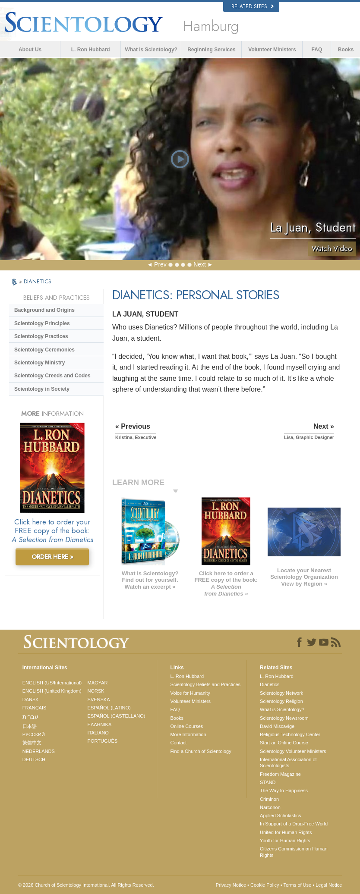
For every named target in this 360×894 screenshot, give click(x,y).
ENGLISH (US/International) (52, 682)
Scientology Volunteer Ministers (293, 751)
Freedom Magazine (280, 774)
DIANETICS (37, 281)
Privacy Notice (231, 885)
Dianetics (269, 684)
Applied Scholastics (280, 815)
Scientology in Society (41, 389)
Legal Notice (329, 885)
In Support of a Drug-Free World (294, 823)
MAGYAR (98, 682)
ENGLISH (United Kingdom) (52, 690)
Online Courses (186, 726)
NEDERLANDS (38, 751)
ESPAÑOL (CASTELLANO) (116, 715)
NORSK (96, 690)
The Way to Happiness (284, 790)
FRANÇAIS (34, 707)
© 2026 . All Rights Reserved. (86, 885)
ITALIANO (98, 732)
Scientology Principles (42, 323)
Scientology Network (281, 693)
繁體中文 (31, 742)
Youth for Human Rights (285, 840)
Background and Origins (44, 310)
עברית (30, 716)
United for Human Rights (286, 832)
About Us (30, 50)
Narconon (270, 807)
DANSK (30, 699)
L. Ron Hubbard (90, 50)
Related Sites (252, 6)
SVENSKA (99, 699)
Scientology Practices (41, 336)
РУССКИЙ (33, 734)
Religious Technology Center (290, 734)
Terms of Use (297, 885)
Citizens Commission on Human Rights (294, 851)
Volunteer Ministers (272, 50)
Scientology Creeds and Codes (52, 376)
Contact (178, 742)
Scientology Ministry (39, 363)
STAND (267, 782)
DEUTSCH (33, 759)
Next (199, 264)
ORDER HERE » (52, 556)
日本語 (29, 726)
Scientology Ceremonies (44, 350)
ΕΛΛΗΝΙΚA (100, 724)
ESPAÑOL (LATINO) (109, 707)
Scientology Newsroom (284, 718)
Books (346, 50)
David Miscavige (277, 726)
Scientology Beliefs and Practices (205, 684)
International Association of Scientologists (288, 762)
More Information (188, 734)
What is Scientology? (151, 50)
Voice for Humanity (190, 693)
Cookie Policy (264, 885)
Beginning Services (211, 50)
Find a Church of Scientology (200, 751)
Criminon (269, 799)
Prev (160, 264)
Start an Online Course (284, 742)
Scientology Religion (281, 701)
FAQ (317, 50)
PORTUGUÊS (102, 740)
